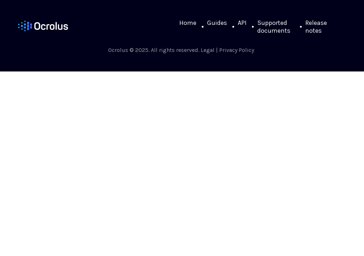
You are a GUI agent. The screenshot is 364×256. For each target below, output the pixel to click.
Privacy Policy (236, 50)
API (242, 23)
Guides (217, 23)
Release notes (316, 26)
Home (187, 23)
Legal (208, 50)
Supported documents (273, 26)
